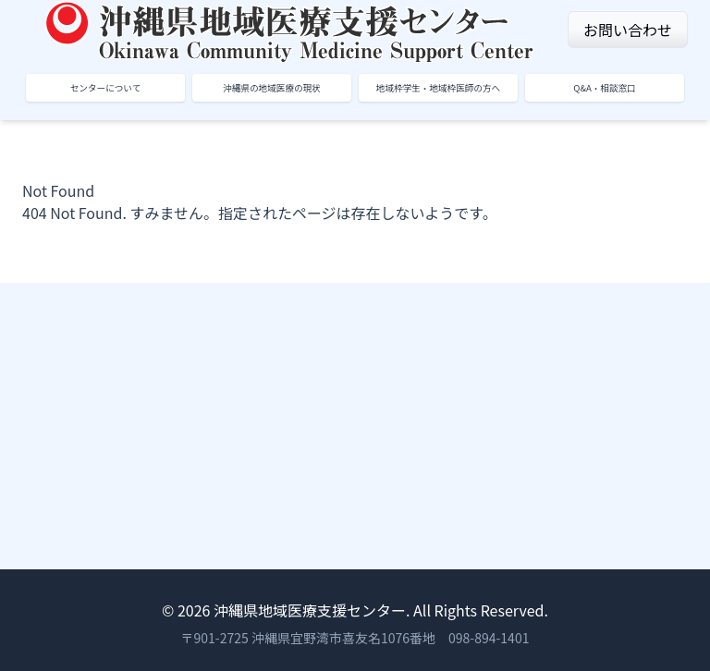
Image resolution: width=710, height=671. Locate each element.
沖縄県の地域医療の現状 (272, 87)
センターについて (105, 87)
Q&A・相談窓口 (604, 87)
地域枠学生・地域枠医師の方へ (438, 87)
